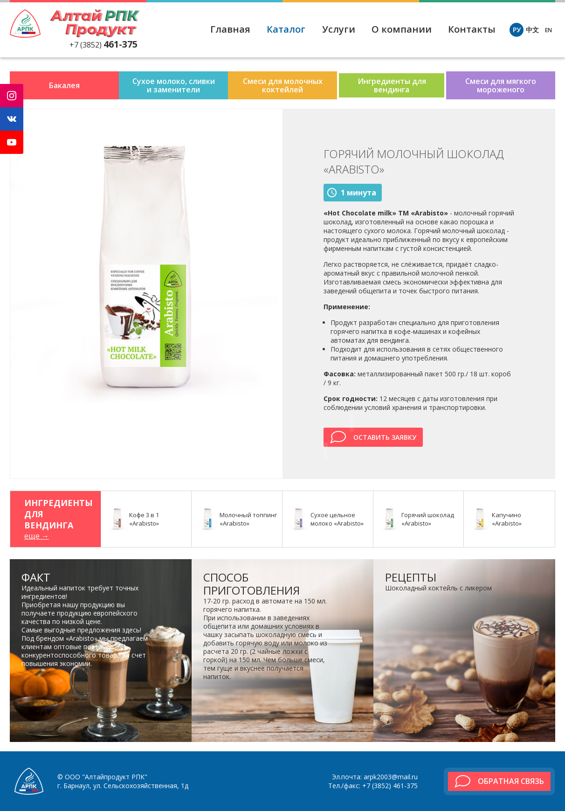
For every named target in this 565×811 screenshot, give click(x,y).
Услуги (338, 29)
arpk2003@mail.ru (391, 776)
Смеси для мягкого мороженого (500, 85)
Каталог (286, 29)
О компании (402, 29)
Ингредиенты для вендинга (392, 85)
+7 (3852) (103, 45)
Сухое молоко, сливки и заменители (173, 85)
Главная (230, 29)
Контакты (472, 29)
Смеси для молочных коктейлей (283, 85)
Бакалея (64, 85)
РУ (517, 29)
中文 (532, 29)
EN (548, 30)
